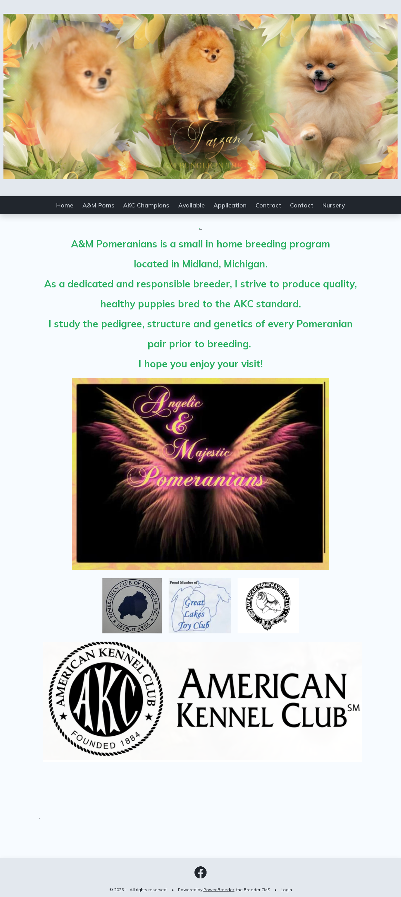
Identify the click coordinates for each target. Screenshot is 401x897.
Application (230, 205)
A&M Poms (98, 205)
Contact (301, 205)
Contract (268, 205)
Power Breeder (218, 889)
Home (64, 205)
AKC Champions (146, 205)
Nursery (333, 205)
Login (286, 889)
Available (191, 205)
